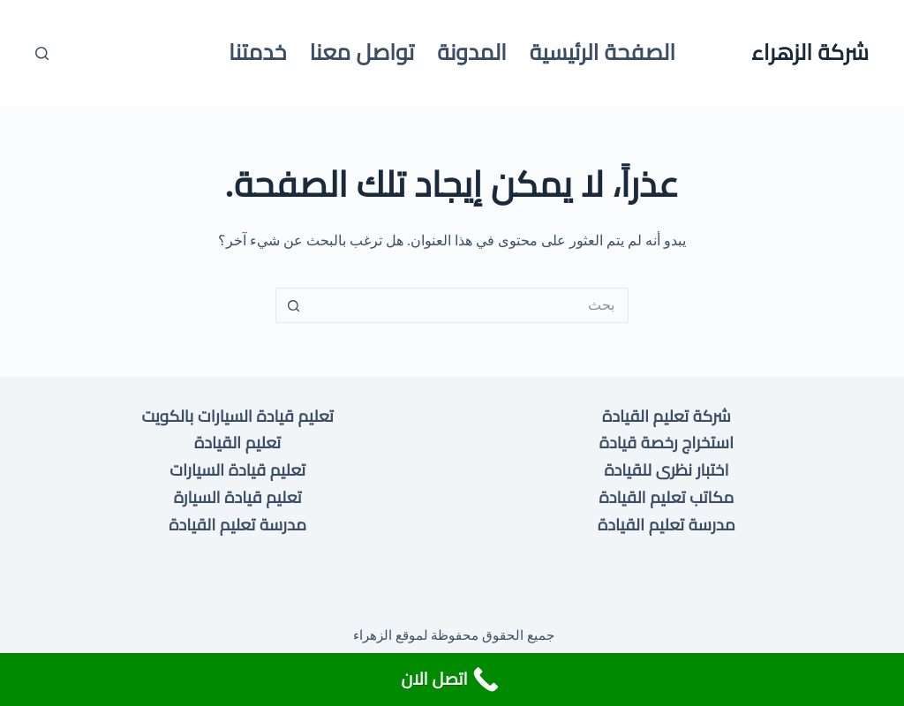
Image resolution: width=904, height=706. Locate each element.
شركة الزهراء (810, 52)
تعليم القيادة (237, 442)
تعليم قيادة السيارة (238, 497)
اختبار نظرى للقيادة (666, 470)
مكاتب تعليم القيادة (666, 497)
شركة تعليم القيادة (666, 416)
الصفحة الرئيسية (602, 52)
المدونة (472, 52)
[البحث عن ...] (470, 305)
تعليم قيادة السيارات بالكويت (237, 416)
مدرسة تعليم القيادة (666, 524)
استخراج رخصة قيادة (666, 442)
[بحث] (42, 53)
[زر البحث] (293, 305)
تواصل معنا (361, 52)
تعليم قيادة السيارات (237, 470)
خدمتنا (257, 52)
